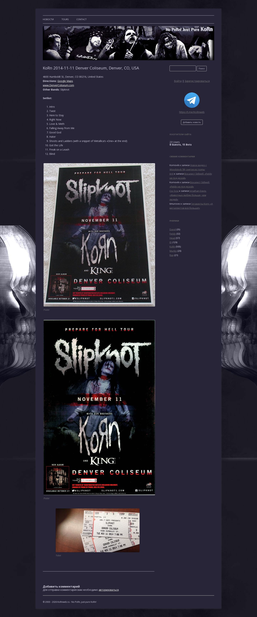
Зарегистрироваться (197, 81)
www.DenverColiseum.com (58, 85)
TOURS (65, 19)
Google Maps (65, 81)
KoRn (172, 246)
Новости (48, 19)
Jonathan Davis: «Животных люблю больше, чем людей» (188, 195)
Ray (172, 255)
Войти (178, 81)
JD (171, 242)
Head (172, 238)
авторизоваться (109, 589)
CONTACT (81, 19)
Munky (173, 250)
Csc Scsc (174, 190)
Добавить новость (192, 122)
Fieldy (173, 233)
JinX (171, 173)
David (173, 229)
